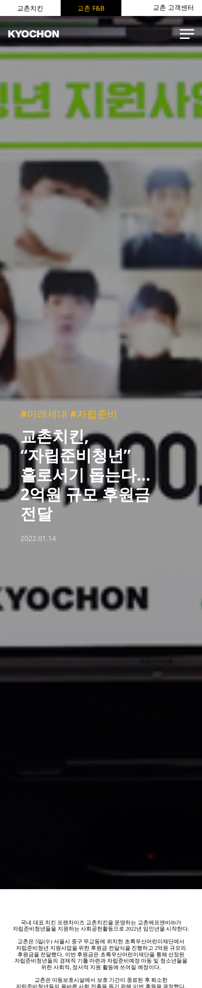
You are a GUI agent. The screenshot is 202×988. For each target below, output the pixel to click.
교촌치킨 (30, 8)
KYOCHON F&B (37, 34)
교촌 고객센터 (173, 7)
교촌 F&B (91, 8)
